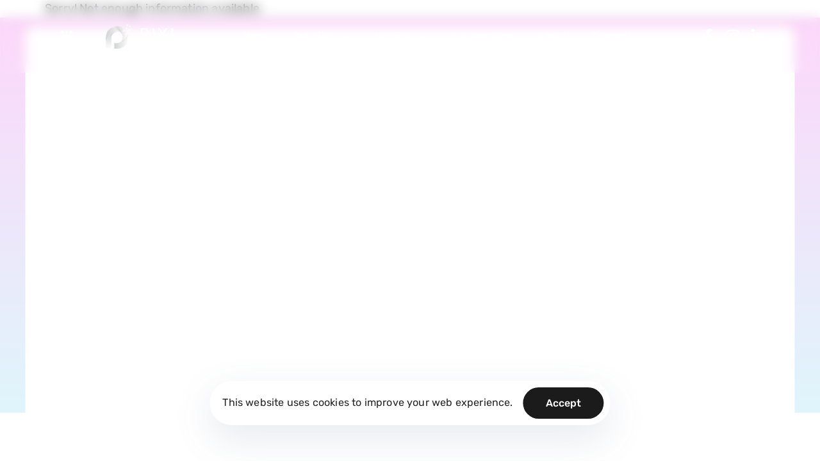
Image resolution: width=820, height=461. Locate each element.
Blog (327, 126)
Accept (564, 403)
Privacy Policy (440, 126)
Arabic (754, 316)
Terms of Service (445, 152)
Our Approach (482, 36)
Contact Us (341, 205)
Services (400, 36)
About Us (337, 152)
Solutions (322, 36)
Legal (422, 179)
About (552, 36)
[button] (69, 36)
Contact (610, 36)
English (706, 316)
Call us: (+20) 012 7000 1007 (110, 241)
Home (256, 36)
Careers (334, 179)
